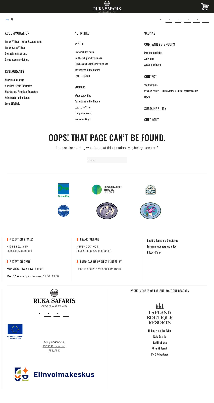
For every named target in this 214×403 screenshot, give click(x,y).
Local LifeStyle (12, 103)
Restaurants (14, 71)
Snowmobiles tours (14, 80)
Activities (82, 33)
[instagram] (47, 313)
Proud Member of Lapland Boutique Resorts (159, 291)
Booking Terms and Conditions (162, 240)
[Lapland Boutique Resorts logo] (159, 313)
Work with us (150, 85)
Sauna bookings (82, 119)
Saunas (149, 33)
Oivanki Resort (159, 348)
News (147, 97)
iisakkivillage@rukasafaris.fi (94, 250)
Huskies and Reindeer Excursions (21, 91)
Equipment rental (83, 113)
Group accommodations (17, 59)
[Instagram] (187, 19)
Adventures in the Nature (17, 97)
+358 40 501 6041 (88, 246)
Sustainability (155, 108)
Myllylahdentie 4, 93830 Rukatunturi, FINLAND (54, 346)
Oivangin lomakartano (16, 53)
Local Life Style (82, 107)
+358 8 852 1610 (17, 246)
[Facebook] (196, 19)
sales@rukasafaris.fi (19, 250)
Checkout (151, 119)
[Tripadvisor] (205, 19)
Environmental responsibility (161, 246)
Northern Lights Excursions (18, 86)
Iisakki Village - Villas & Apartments (23, 41)
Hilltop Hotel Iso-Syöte (159, 330)
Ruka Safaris (159, 336)
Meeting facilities (153, 52)
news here (95, 268)
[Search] (107, 160)
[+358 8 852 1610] (178, 19)
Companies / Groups (159, 44)
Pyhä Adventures (159, 354)
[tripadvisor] (66, 313)
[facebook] (57, 313)
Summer (80, 87)
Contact (150, 76)
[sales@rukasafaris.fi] (169, 19)
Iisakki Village (159, 342)
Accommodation (17, 33)
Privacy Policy (154, 252)
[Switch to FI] (9, 19)
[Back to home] (107, 6)
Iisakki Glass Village (15, 47)
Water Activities (83, 95)
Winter (79, 44)
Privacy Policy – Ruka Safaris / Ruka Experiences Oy (171, 91)
